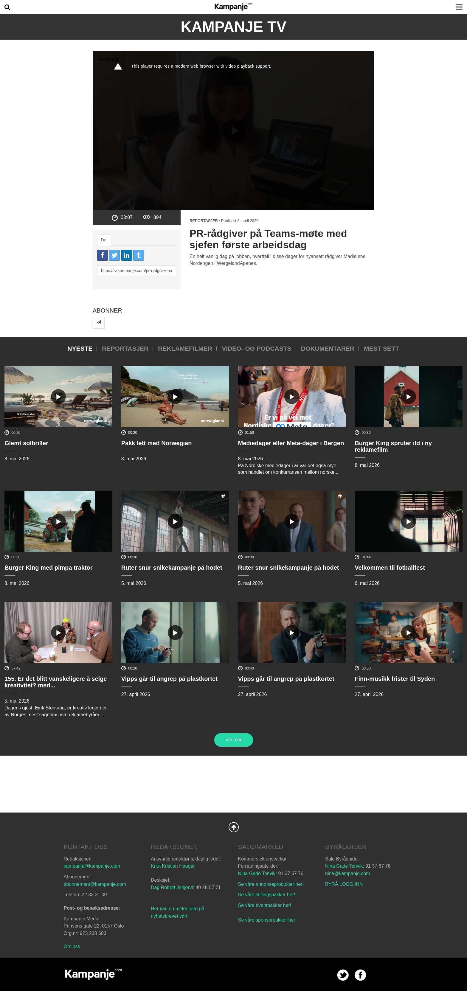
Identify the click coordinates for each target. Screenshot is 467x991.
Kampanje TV (233, 26)
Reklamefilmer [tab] (185, 348)
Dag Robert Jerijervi (172, 887)
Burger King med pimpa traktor (48, 567)
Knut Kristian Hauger (173, 866)
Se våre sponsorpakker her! (267, 919)
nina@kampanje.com (347, 873)
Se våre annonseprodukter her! (271, 884)
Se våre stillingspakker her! (267, 894)
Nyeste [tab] (79, 348)
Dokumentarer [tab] (327, 348)
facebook (360, 975)
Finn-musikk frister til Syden (395, 678)
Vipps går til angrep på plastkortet (169, 678)
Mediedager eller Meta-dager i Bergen (291, 443)
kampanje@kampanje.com (92, 866)
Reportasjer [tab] (125, 348)
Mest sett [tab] (381, 348)
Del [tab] (104, 239)
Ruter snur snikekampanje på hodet (171, 567)
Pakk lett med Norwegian (156, 443)
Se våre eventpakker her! (264, 905)
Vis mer (234, 739)
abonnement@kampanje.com (95, 884)
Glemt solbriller (26, 443)
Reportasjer (204, 220)
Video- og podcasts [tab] (256, 348)
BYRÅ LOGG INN (344, 884)
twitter (343, 975)
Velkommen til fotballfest (390, 567)
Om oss (72, 946)
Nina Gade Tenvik (257, 873)
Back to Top (234, 827)
